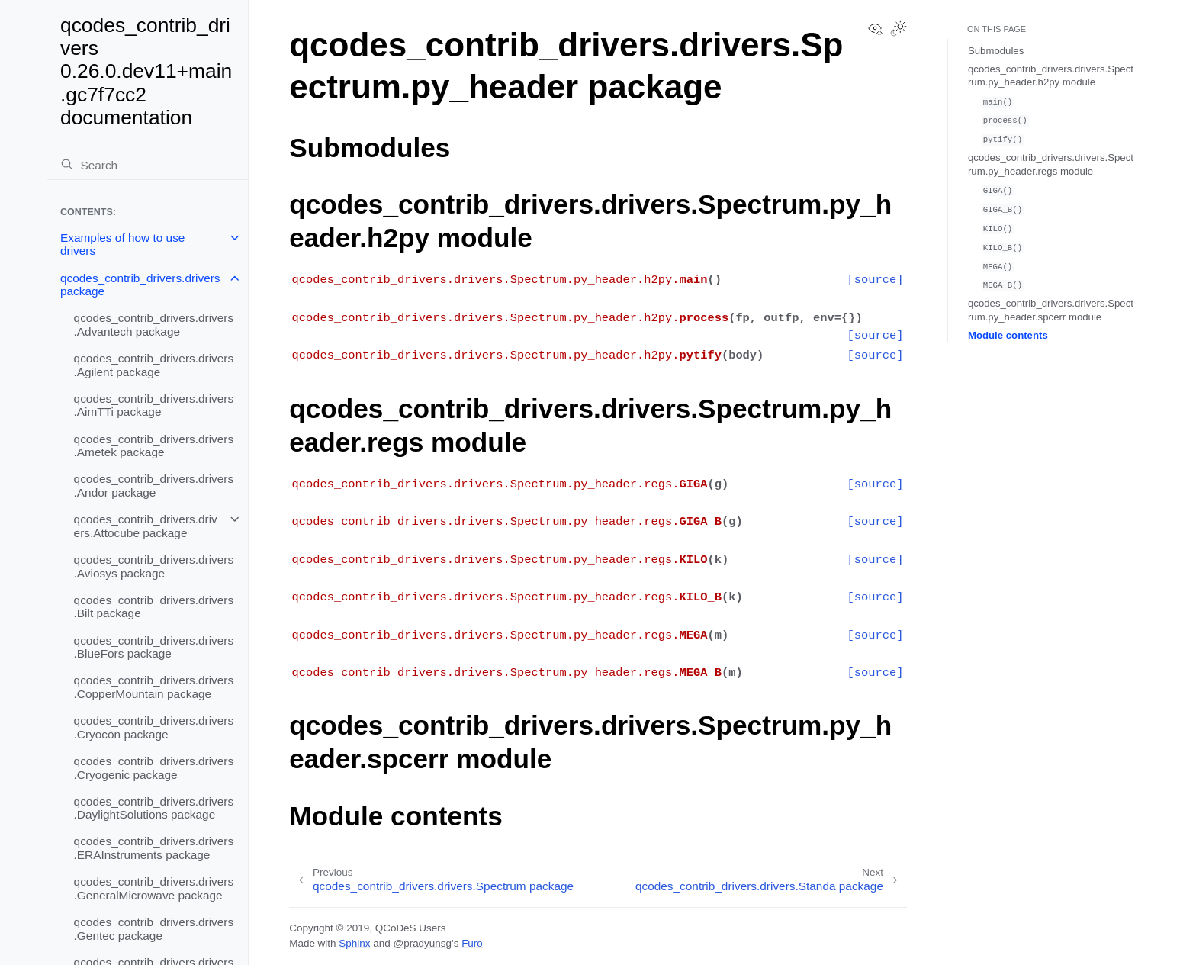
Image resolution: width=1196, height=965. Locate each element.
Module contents (1008, 335)
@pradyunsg (422, 943)
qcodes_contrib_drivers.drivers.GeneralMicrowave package (154, 888)
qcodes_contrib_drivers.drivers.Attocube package (145, 526)
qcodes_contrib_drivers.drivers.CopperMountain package (154, 687)
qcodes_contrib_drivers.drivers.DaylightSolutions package (154, 808)
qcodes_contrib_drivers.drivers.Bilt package (154, 606)
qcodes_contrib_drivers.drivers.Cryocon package (154, 727)
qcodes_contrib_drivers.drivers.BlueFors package (154, 647)
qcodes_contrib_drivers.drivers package (140, 285)
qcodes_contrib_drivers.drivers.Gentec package (154, 928)
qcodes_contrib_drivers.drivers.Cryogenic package (154, 767)
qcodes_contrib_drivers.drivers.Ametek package (154, 446)
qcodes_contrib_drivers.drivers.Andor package (154, 485)
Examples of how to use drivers (122, 244)
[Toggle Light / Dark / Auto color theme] (898, 30)
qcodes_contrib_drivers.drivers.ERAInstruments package (154, 848)
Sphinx (354, 943)
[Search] (147, 165)
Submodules (996, 50)
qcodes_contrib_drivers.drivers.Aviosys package (154, 566)
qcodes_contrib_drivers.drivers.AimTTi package (154, 405)
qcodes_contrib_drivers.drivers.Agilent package (154, 365)
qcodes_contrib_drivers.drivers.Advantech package (154, 324)
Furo (472, 943)
